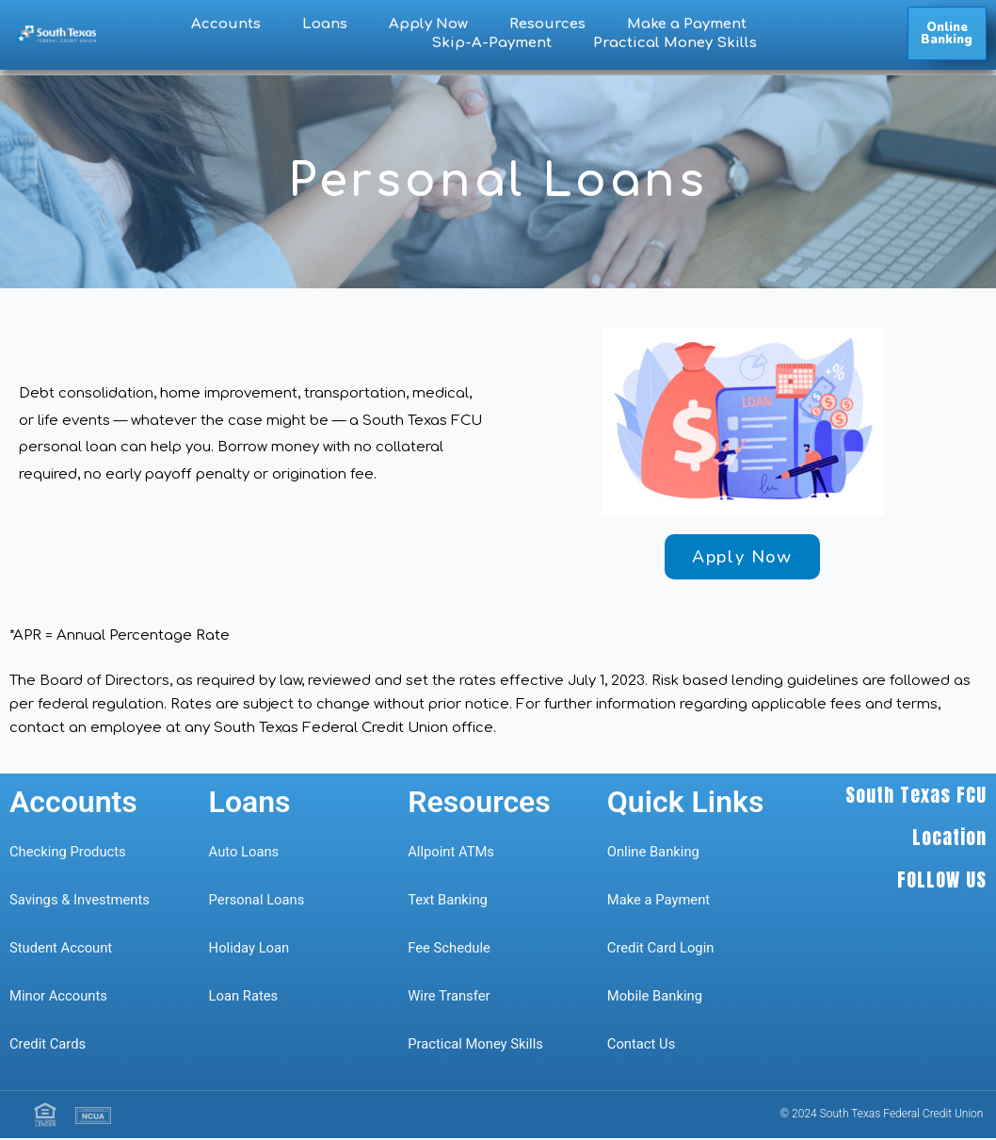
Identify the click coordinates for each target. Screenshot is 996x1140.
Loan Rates (244, 997)
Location (949, 838)
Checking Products (68, 853)
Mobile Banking (655, 997)
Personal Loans (257, 901)
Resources (547, 24)
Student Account (61, 949)
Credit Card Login (661, 949)
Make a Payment (687, 24)
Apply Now (428, 24)
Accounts (226, 24)
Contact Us (643, 1045)
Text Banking (448, 901)
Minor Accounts (59, 997)
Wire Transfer (449, 997)
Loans (324, 24)
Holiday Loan (250, 949)
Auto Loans (245, 853)
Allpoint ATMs (451, 853)
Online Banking (654, 853)
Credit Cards (48, 1045)
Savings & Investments (80, 901)
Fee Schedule (449, 949)
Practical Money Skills (675, 43)
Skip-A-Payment (491, 43)
